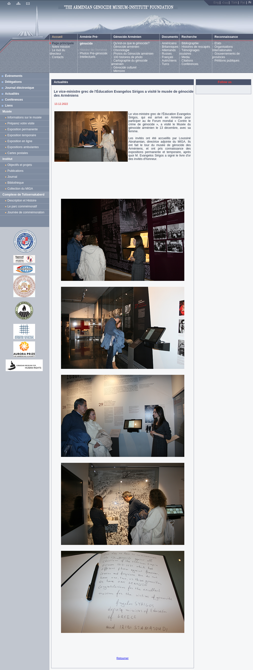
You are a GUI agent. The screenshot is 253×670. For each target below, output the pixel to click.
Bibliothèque (15, 182)
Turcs (165, 64)
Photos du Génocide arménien (133, 53)
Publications (15, 171)
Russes (167, 53)
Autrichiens (169, 60)
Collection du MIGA (20, 188)
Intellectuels (87, 57)
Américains (169, 43)
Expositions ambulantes (23, 147)
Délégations (13, 82)
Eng (216, 2)
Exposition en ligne (20, 141)
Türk (234, 2)
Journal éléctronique (19, 87)
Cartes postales (18, 153)
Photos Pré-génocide (93, 53)
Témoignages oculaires (189, 51)
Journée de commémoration (25, 212)
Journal (13, 177)
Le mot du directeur (57, 51)
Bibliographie (190, 43)
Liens (9, 105)
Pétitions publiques (226, 60)
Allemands (169, 50)
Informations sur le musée (24, 117)
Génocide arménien (126, 46)
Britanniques (170, 46)
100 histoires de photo (128, 57)
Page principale (63, 43)
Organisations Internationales (222, 48)
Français (167, 57)
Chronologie (121, 50)
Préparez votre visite (20, 123)
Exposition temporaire (21, 135)
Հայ (225, 2)
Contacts (57, 57)
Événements (13, 76)
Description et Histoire (21, 200)
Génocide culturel (124, 67)
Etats (217, 43)
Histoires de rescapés (196, 46)
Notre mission (61, 46)
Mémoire (119, 71)
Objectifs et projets (19, 165)
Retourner (123, 658)
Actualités (12, 93)
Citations (187, 60)
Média (186, 57)
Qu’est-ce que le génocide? (131, 43)
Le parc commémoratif (22, 206)
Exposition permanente (22, 129)
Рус (242, 2)
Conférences (190, 64)
